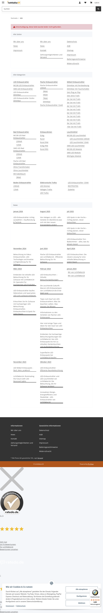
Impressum (10, 606)
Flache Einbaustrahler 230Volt (49, 86)
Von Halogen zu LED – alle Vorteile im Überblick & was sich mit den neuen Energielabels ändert (51, 221)
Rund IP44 (44, 142)
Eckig (42, 135)
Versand (40, 458)
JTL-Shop (91, 464)
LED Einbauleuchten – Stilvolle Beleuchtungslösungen (49, 277)
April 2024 (71, 248)
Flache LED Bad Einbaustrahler (19, 162)
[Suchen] (49, 8)
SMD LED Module (74, 152)
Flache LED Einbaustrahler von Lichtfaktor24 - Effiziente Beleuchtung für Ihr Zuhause (51, 258)
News (15, 46)
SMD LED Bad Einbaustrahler (19, 149)
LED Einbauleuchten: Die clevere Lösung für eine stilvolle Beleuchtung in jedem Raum (77, 258)
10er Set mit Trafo (74, 127)
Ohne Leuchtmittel (20, 170)
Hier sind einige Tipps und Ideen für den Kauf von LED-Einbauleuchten (51, 325)
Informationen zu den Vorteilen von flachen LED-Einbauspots (50, 314)
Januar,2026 (18, 211)
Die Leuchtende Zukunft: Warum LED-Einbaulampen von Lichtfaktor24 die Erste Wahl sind (51, 289)
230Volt (19, 141)
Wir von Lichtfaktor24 (76, 272)
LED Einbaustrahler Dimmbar (21, 93)
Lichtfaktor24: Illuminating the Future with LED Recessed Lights (23, 378)
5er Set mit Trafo (73, 109)
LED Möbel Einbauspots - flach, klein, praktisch (23, 369)
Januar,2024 (71, 269)
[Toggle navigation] (3, 1)
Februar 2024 (45, 269)
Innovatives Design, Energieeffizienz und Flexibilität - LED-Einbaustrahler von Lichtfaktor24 (48, 397)
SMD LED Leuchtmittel (76, 146)
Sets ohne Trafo (73, 96)
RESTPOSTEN (73, 186)
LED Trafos (44, 193)
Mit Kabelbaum (19, 174)
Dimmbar (46, 102)
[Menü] (99, 589)
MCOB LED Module (74, 149)
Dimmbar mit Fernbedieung (78, 85)
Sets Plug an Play (73, 92)
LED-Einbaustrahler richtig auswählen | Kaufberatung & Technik (24, 219)
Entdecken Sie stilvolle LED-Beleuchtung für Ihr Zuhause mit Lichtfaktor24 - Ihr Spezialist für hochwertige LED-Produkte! (24, 280)
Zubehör (71, 189)
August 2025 (45, 211)
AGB (68, 46)
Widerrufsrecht (73, 63)
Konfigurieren (82, 596)
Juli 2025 (70, 211)
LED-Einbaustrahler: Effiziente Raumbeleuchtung (51, 369)
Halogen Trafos (46, 189)
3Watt (45, 91)
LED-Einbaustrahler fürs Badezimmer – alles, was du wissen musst (78, 241)
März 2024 (17, 269)
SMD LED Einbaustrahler (23, 89)
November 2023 (19, 362)
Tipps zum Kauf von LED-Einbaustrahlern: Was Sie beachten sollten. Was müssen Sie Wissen (50, 303)
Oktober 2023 (45, 362)
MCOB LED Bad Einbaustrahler (19, 136)
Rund (42, 139)
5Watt (45, 95)
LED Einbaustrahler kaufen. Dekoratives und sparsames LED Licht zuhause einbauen (24, 293)
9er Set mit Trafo (73, 123)
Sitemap (70, 50)
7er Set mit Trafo (73, 116)
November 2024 (19, 248)
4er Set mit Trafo (73, 106)
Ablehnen (81, 603)
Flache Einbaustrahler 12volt (51, 105)
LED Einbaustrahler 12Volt (78, 182)
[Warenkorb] (94, 2)
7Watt (45, 98)
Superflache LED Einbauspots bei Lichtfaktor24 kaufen (48, 355)
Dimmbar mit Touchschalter (78, 89)
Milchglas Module (74, 156)
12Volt (18, 145)
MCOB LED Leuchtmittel (76, 135)
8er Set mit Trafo (73, 120)
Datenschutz (21, 606)
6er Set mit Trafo (73, 113)
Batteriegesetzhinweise (76, 59)
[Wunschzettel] (85, 2)
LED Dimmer (45, 186)
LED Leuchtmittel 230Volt (79, 139)
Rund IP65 (44, 149)
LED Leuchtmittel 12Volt (79, 142)
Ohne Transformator (21, 167)
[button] (79, 2)
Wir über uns (18, 41)
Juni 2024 (44, 248)
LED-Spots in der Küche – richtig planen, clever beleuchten (77, 219)
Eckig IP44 (44, 146)
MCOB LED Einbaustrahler (23, 85)
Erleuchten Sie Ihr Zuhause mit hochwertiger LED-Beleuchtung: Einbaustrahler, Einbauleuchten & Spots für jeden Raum (24, 307)
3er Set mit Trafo (73, 102)
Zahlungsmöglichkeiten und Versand (51, 56)
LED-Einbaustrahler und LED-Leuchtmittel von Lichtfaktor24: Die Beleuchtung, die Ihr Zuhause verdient (49, 381)
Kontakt (43, 50)
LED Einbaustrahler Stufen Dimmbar (23, 99)
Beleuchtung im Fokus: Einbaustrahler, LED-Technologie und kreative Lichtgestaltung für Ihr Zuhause (23, 259)
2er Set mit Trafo (73, 99)
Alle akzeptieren (82, 589)
